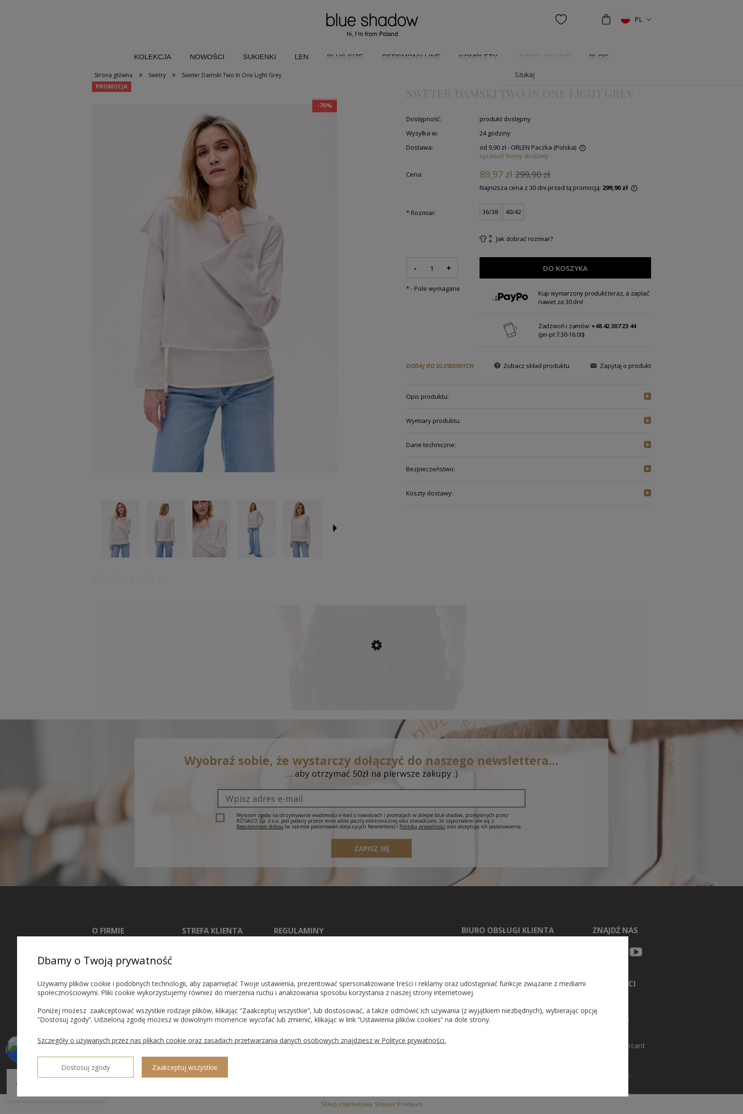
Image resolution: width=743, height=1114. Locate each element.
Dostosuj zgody (71, 1063)
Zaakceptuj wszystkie (157, 1063)
